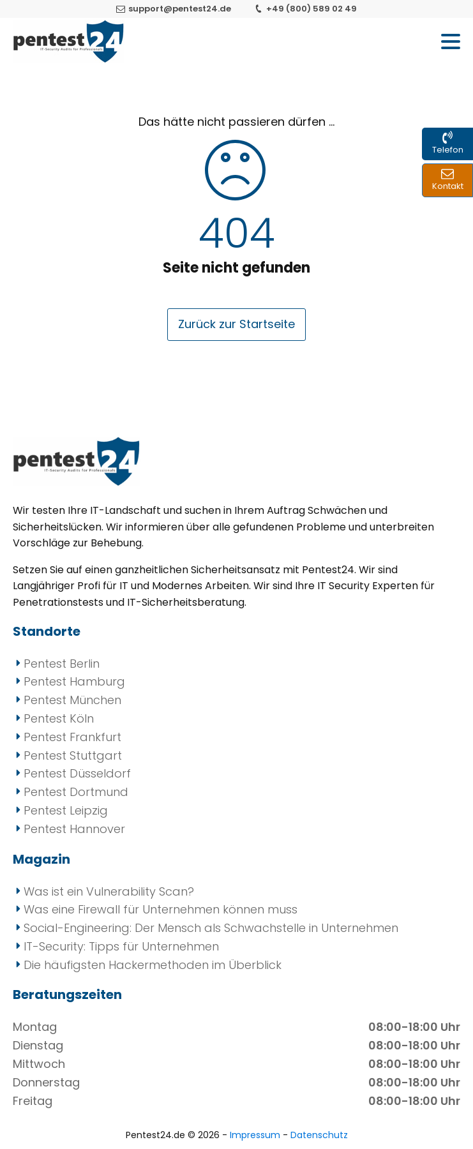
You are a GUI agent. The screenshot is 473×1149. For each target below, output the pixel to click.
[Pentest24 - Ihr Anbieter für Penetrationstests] (68, 41)
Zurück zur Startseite (236, 324)
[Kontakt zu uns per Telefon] (447, 144)
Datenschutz (319, 1135)
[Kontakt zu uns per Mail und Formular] (447, 180)
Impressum (256, 1135)
